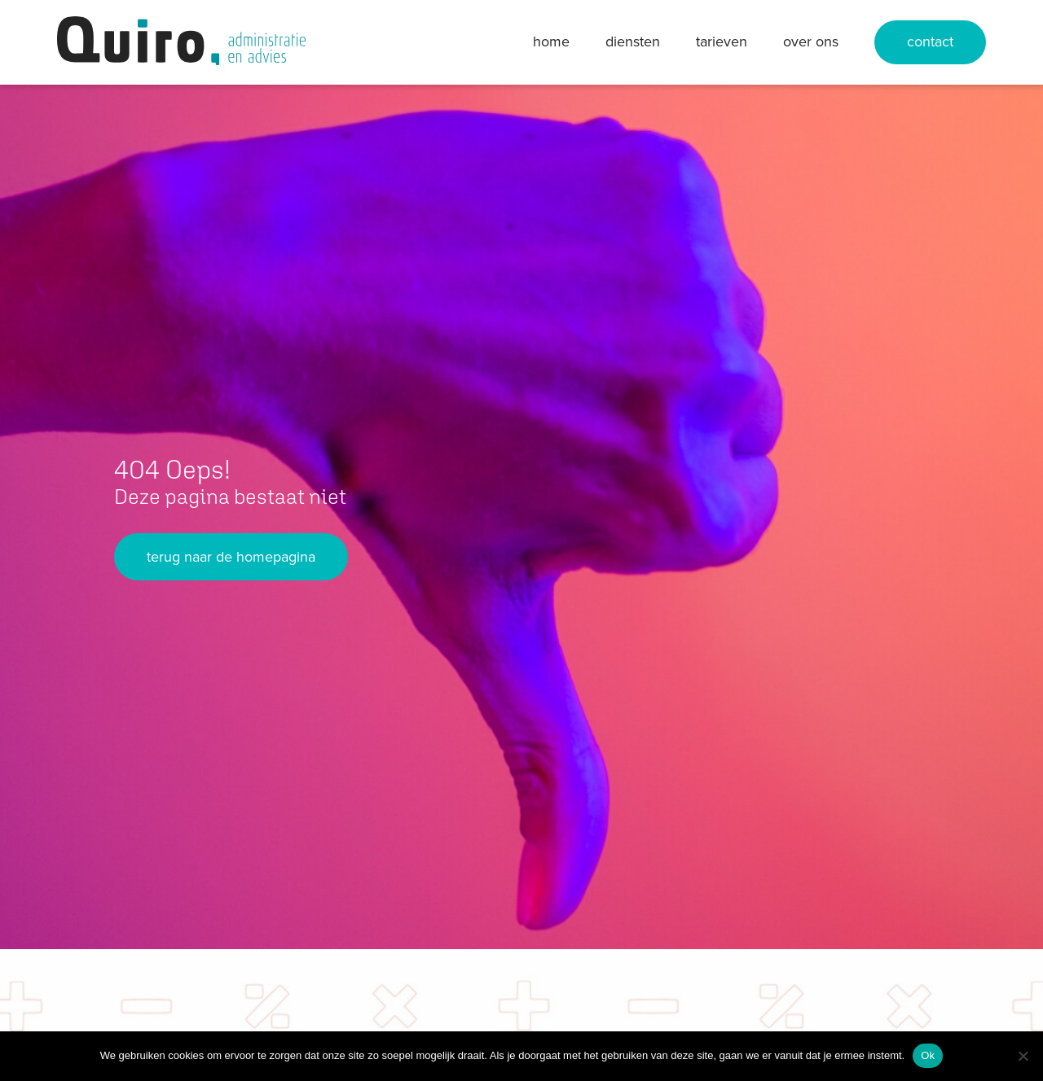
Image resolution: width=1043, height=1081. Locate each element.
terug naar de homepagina (231, 556)
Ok (928, 1055)
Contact (930, 41)
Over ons (810, 41)
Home (551, 41)
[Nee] (1022, 1056)
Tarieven (721, 41)
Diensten (632, 41)
